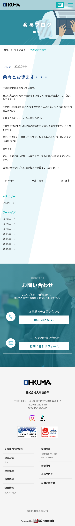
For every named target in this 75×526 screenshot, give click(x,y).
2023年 (7, 234)
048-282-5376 (44, 319)
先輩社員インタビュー (51, 454)
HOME (6, 50)
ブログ (7, 66)
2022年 (7, 239)
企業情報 (9, 487)
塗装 (6, 462)
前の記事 (9, 180)
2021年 (7, 244)
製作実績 (9, 470)
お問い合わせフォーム (44, 346)
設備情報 (9, 479)
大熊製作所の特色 (14, 449)
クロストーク (47, 457)
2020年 (7, 249)
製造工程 (9, 457)
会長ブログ (19, 50)
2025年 (7, 223)
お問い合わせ (48, 482)
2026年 (7, 218)
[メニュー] (70, 5)
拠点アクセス (10, 492)
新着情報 (45, 465)
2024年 (7, 228)
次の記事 (65, 180)
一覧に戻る (37, 180)
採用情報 (45, 449)
